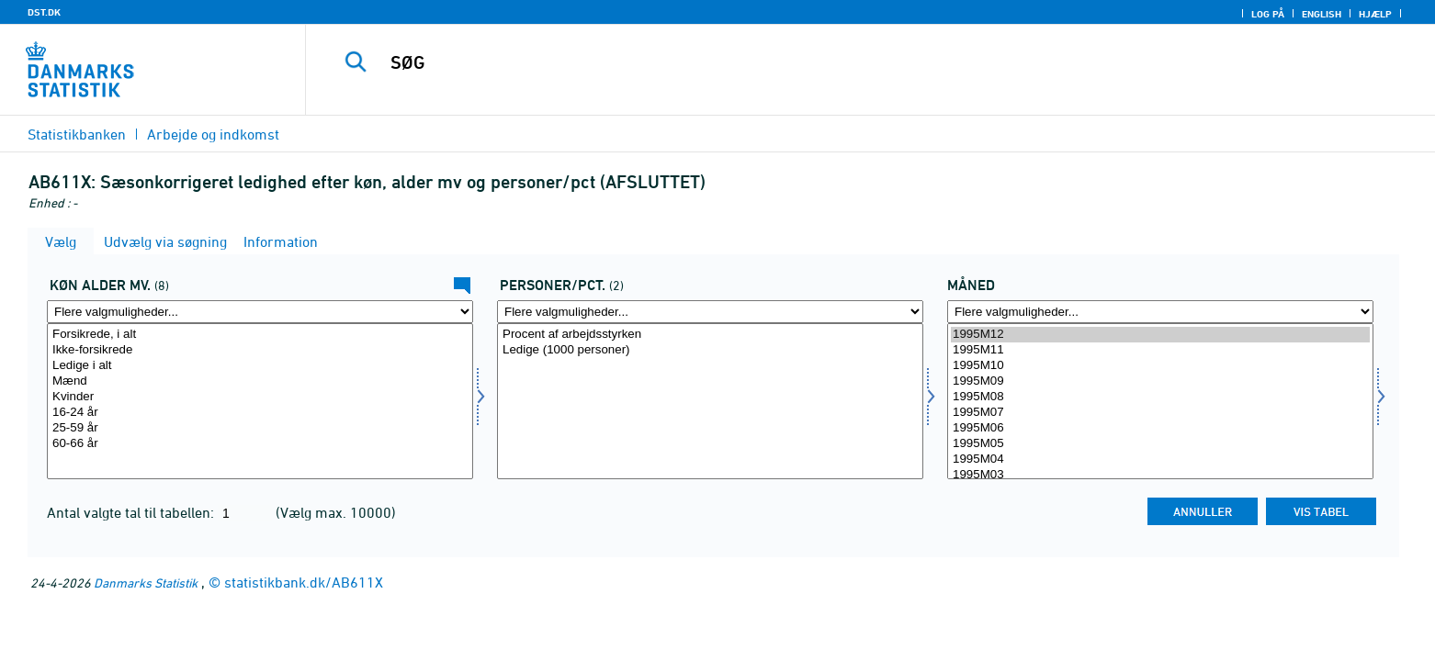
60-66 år (260, 444)
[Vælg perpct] (710, 401)
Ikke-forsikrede (260, 350)
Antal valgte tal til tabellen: (132, 512)
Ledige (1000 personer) (710, 350)
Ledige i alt (260, 366)
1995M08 (1160, 397)
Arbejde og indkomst (213, 134)
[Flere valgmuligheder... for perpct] (710, 311)
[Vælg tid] (1160, 401)
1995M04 (1160, 459)
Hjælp (1375, 13)
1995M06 (1160, 428)
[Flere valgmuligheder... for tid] (1160, 311)
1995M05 (1160, 444)
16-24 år (260, 412)
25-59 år (260, 428)
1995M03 (1160, 475)
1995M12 (1160, 334)
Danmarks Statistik (146, 582)
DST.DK (44, 12)
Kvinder (260, 397)
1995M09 (1160, 381)
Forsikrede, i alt (260, 334)
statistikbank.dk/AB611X (303, 582)
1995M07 (1160, 412)
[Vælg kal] (260, 401)
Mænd (260, 381)
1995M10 (1160, 366)
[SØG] (828, 62)
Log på (1267, 13)
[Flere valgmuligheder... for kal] (260, 311)
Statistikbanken (77, 134)
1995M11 (1160, 350)
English (1321, 13)
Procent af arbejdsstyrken (710, 334)
